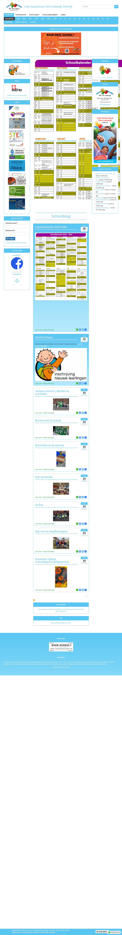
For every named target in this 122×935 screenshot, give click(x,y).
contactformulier (78, 662)
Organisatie (21, 15)
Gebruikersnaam (11, 223)
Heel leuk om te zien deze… (104, 174)
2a (70, 19)
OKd (55, 19)
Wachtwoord (10, 230)
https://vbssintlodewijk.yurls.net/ (61, 623)
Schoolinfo (34, 15)
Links (63, 15)
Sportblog (8, 22)
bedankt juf (99, 198)
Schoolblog (9, 19)
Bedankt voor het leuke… (103, 186)
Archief (33, 22)
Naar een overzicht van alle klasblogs (105, 77)
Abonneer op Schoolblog (34, 600)
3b (84, 19)
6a (103, 19)
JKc (30, 19)
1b (65, 19)
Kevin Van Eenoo (63, 667)
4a (88, 19)
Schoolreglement (50, 15)
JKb (24, 19)
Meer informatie (50, 932)
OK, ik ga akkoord (102, 931)
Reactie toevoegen (48, 330)
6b (107, 19)
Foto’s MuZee (100, 190)
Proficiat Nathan (101, 182)
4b (93, 19)
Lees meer (38, 330)
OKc (48, 19)
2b (74, 19)
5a (98, 19)
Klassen (8, 15)
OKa (36, 19)
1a (60, 19)
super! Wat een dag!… (103, 208)
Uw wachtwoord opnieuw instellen (16, 242)
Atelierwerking (21, 22)
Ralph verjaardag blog (102, 200)
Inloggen (10, 238)
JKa (17, 19)
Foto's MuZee (100, 194)
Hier (65, 662)
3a (79, 19)
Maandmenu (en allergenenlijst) (17, 95)
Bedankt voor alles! (102, 204)
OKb (42, 19)
